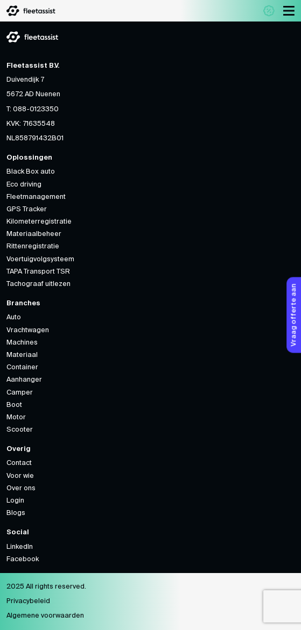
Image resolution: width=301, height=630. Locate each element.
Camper (19, 392)
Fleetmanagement (36, 197)
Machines (22, 342)
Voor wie (20, 475)
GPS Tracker (26, 209)
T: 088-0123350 (32, 109)
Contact (19, 463)
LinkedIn (19, 546)
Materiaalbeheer (33, 234)
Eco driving (23, 184)
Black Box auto (30, 171)
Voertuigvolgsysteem (40, 259)
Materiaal (22, 355)
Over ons (21, 488)
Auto (13, 317)
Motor (16, 417)
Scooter (19, 429)
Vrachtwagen (27, 330)
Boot (14, 405)
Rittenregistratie (32, 246)
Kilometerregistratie (39, 221)
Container (22, 367)
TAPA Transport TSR (38, 271)
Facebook (22, 559)
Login (15, 500)
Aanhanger (24, 379)
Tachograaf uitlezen (38, 284)
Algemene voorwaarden (45, 615)
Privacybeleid (28, 601)
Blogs (15, 513)
